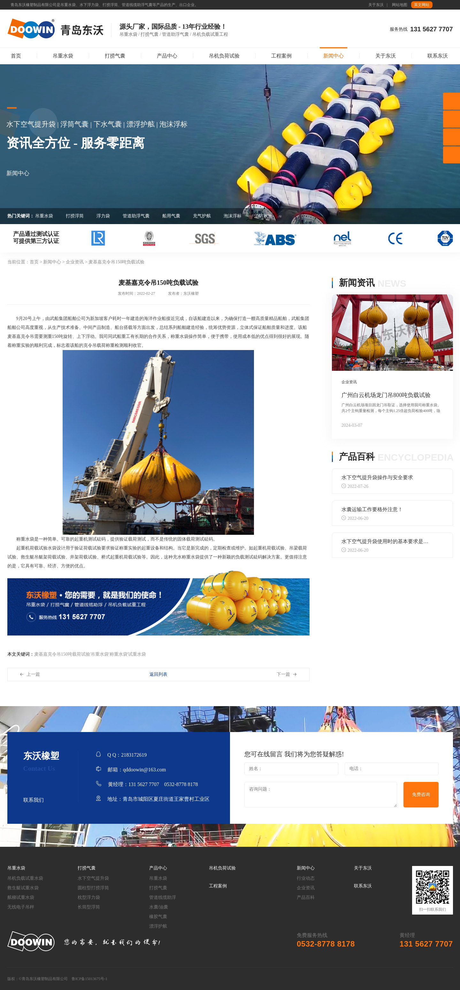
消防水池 (263, 216)
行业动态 (306, 878)
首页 (16, 55)
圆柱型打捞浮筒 (93, 887)
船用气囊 (171, 216)
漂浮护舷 (158, 926)
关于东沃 (376, 5)
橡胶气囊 (158, 916)
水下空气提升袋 (93, 878)
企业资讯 (306, 887)
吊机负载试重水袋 (25, 878)
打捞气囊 (115, 55)
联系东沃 (437, 55)
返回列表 (158, 674)
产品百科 (306, 897)
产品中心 (167, 55)
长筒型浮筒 (89, 907)
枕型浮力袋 (89, 897)
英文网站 (421, 5)
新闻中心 (333, 55)
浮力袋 (103, 216)
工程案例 (281, 55)
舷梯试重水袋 (20, 897)
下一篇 (283, 674)
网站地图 (399, 5)
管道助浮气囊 (136, 216)
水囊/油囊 (158, 907)
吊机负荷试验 (224, 55)
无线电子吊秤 (20, 907)
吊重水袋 (63, 55)
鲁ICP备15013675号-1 (90, 979)
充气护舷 (202, 216)
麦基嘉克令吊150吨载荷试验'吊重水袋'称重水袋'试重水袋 (90, 654)
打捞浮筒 (75, 216)
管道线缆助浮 (162, 897)
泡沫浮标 (232, 216)
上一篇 (33, 674)
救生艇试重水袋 (23, 887)
